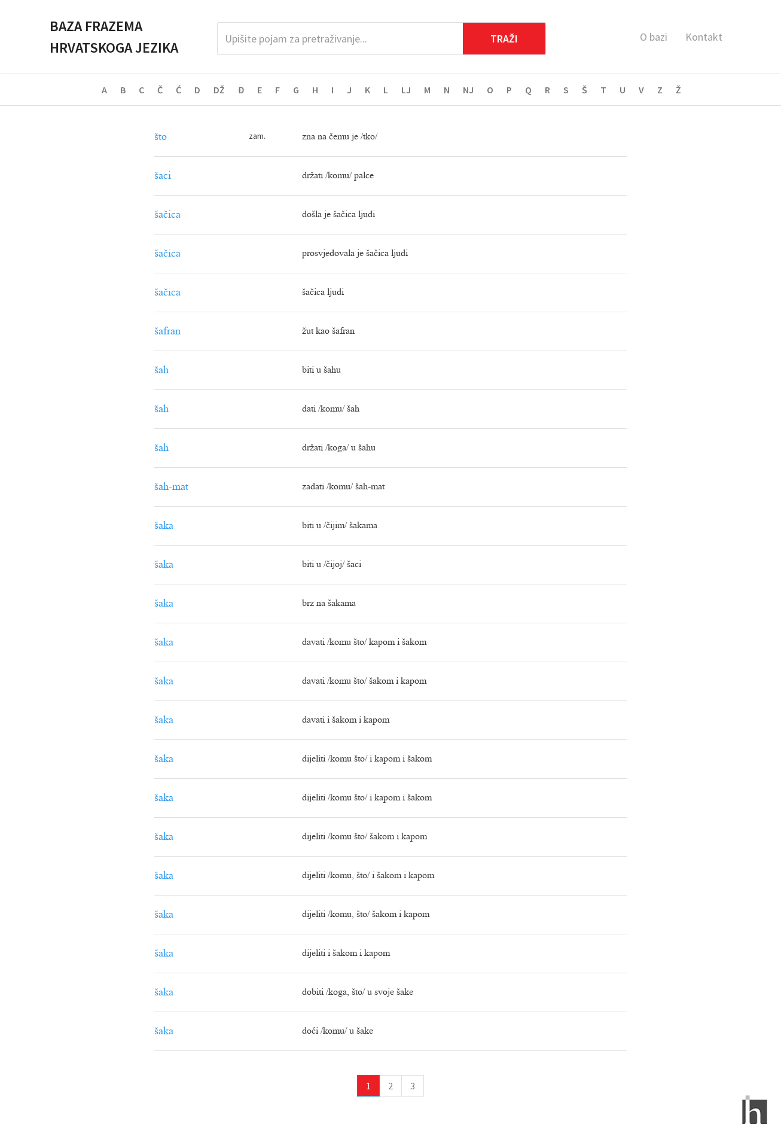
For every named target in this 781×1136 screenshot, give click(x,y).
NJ (468, 90)
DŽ (219, 90)
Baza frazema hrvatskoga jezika (114, 37)
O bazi (653, 37)
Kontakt (703, 37)
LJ (406, 90)
